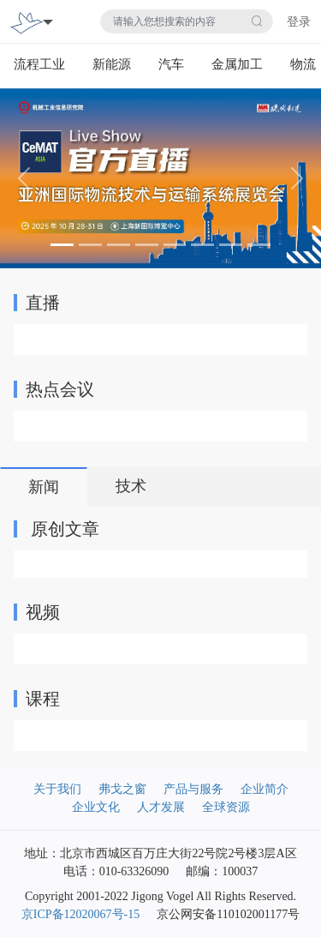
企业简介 (264, 789)
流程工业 (39, 64)
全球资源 (226, 807)
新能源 (111, 64)
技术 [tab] (131, 486)
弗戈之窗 (122, 789)
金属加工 (237, 64)
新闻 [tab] (43, 487)
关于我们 (57, 789)
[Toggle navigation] (48, 21)
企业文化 (96, 807)
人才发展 (161, 807)
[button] (24, 178)
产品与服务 (193, 789)
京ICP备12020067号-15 (80, 914)
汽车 (171, 64)
